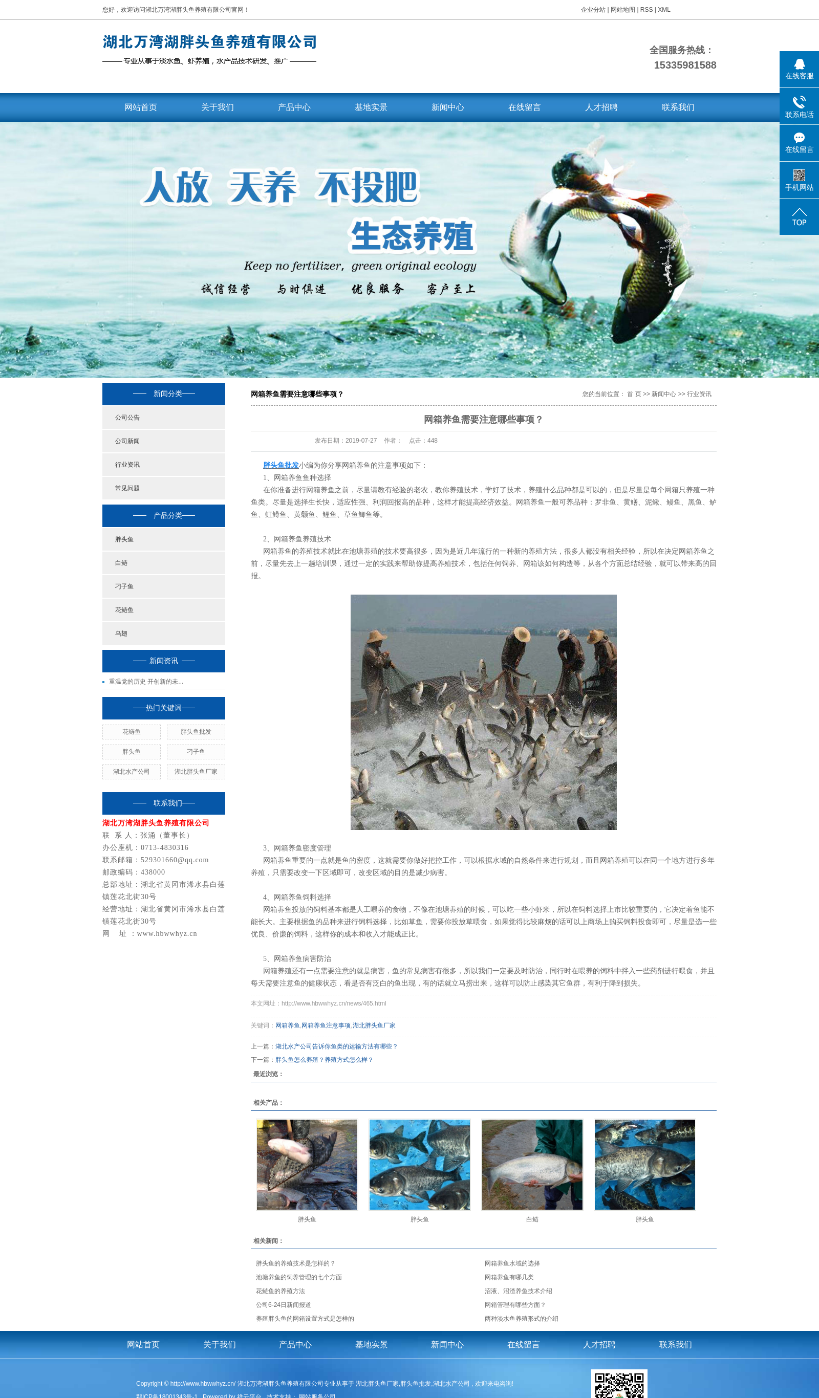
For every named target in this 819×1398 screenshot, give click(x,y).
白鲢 (121, 562)
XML (664, 9)
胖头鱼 (124, 539)
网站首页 (140, 107)
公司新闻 (127, 441)
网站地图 (624, 9)
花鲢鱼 (124, 610)
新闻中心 (448, 107)
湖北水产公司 (131, 771)
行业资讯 (127, 464)
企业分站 (593, 9)
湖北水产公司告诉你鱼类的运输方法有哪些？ (336, 1046)
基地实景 (371, 107)
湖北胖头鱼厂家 (196, 771)
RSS (646, 9)
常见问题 (127, 488)
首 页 (634, 394)
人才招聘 (601, 107)
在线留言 (524, 107)
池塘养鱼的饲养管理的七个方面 (299, 1277)
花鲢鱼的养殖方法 (280, 1291)
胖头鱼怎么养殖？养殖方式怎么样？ (324, 1059)
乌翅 (121, 633)
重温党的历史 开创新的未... (146, 681)
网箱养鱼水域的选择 (512, 1263)
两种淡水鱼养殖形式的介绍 (521, 1318)
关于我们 (217, 107)
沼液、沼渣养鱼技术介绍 (518, 1291)
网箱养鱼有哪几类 (509, 1277)
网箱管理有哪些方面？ (515, 1304)
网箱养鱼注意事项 (326, 1025)
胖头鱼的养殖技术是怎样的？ (296, 1263)
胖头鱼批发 (196, 731)
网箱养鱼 (287, 1025)
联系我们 (678, 107)
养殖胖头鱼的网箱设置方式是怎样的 (305, 1318)
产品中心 (294, 107)
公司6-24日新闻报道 (283, 1304)
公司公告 (127, 417)
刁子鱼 (124, 586)
